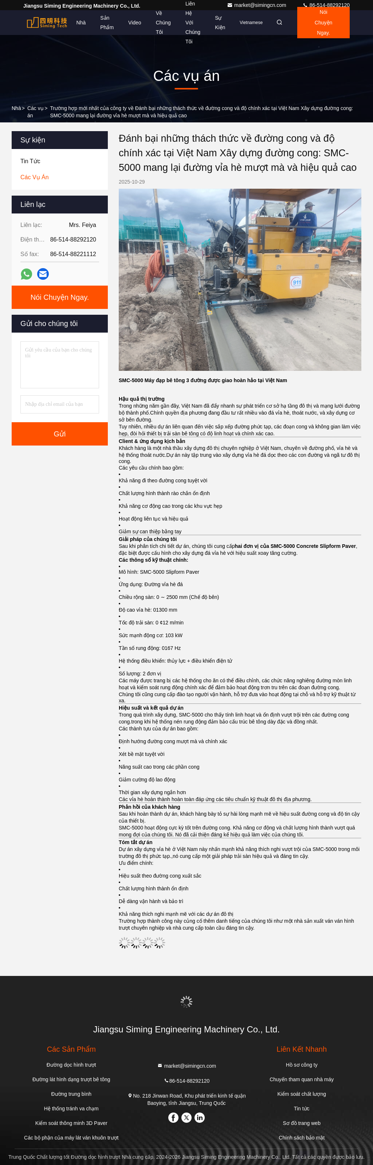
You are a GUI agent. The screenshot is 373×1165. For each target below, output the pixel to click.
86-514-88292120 (326, 5)
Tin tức (302, 1108)
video (130, 23)
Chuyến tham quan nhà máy (302, 1079)
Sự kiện (216, 22)
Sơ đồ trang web (302, 1123)
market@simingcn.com (257, 5)
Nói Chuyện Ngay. (322, 22)
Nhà (76, 23)
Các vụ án (35, 111)
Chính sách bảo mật (302, 1138)
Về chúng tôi (158, 22)
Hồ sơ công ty (302, 1065)
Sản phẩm (102, 22)
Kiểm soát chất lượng (301, 1094)
